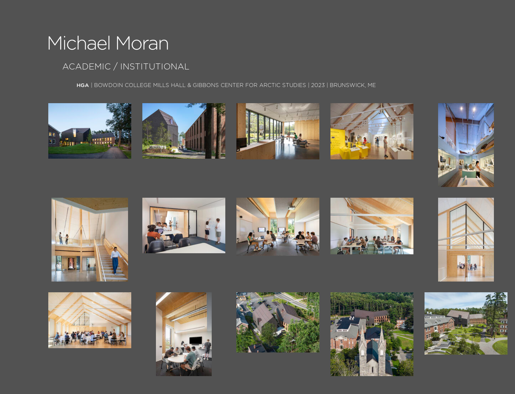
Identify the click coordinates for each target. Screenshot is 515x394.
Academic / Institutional (126, 67)
